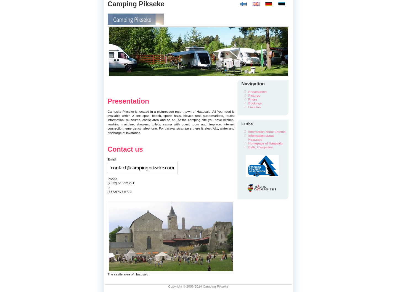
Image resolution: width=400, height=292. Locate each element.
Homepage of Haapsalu (265, 143)
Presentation (257, 92)
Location (254, 107)
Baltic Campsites (260, 147)
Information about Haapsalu (261, 137)
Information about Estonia (267, 132)
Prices (253, 99)
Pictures (254, 96)
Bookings (255, 103)
